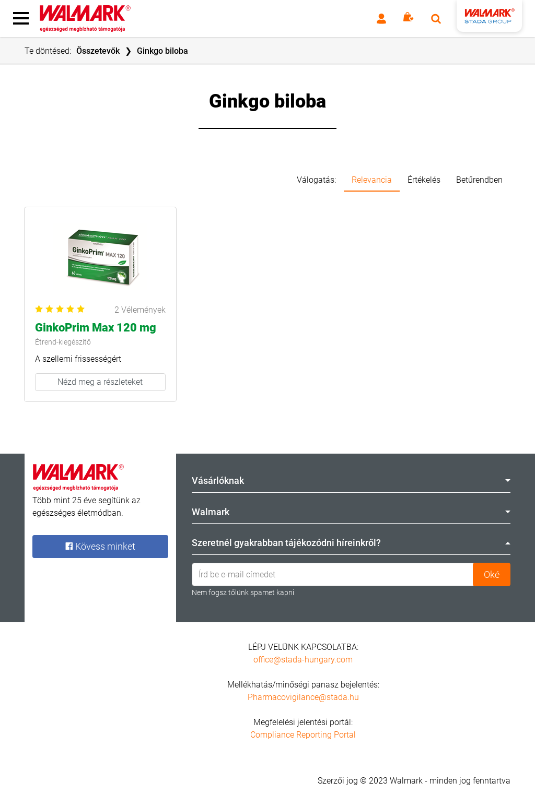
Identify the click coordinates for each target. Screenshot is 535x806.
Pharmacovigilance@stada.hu (303, 697)
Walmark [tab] (351, 511)
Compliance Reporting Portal (303, 735)
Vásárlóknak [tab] (351, 480)
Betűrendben (479, 180)
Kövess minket (100, 546)
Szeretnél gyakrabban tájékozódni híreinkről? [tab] (351, 542)
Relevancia (372, 180)
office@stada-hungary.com (303, 660)
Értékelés (424, 180)
